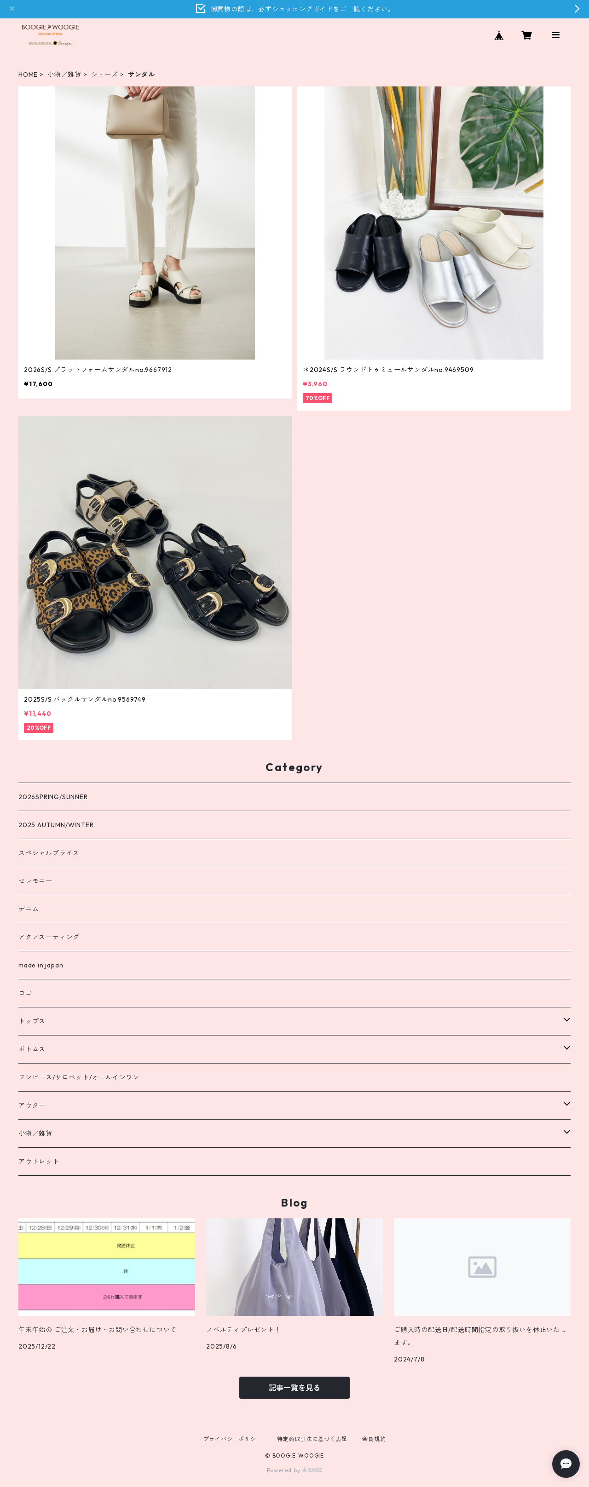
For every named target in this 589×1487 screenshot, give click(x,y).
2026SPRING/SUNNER (53, 797)
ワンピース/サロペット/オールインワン (78, 1077)
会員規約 (374, 1439)
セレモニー (35, 881)
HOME (28, 74)
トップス (32, 1021)
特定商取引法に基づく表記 (312, 1439)
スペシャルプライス (49, 853)
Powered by (295, 1470)
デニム (28, 909)
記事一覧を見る (294, 1387)
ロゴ (25, 993)
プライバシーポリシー (232, 1439)
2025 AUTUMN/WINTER (55, 825)
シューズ (104, 74)
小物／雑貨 (64, 74)
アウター (32, 1105)
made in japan (40, 965)
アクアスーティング (49, 937)
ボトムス (32, 1049)
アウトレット (38, 1161)
